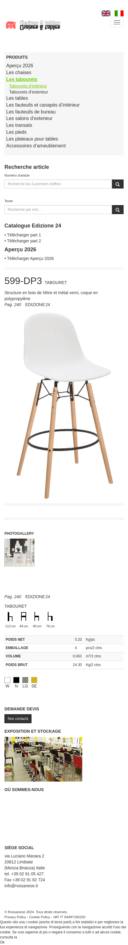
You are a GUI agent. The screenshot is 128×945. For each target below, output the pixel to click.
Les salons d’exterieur (29, 118)
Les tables (17, 98)
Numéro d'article (17, 175)
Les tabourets (21, 79)
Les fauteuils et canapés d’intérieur (43, 104)
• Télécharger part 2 (22, 240)
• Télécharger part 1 (22, 235)
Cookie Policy (39, 917)
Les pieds (16, 132)
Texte (8, 201)
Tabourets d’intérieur (28, 86)
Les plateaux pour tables (32, 138)
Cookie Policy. (29, 937)
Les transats (19, 125)
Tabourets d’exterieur (28, 92)
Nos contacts (18, 719)
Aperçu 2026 (19, 65)
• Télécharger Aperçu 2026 (29, 258)
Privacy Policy (15, 917)
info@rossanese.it (21, 885)
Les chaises (18, 72)
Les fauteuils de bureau (31, 111)
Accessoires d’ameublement (36, 145)
